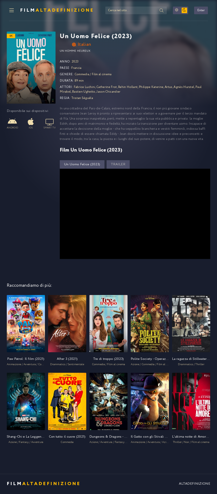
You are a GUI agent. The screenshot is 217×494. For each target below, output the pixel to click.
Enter (203, 10)
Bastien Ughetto (83, 92)
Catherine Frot (106, 87)
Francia (76, 68)
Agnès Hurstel (184, 87)
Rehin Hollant (128, 87)
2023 (75, 62)
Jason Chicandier (108, 92)
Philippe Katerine (151, 87)
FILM (55, 10)
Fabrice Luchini (84, 87)
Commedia (82, 74)
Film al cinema (101, 74)
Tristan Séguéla (82, 98)
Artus (168, 87)
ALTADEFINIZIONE (194, 484)
